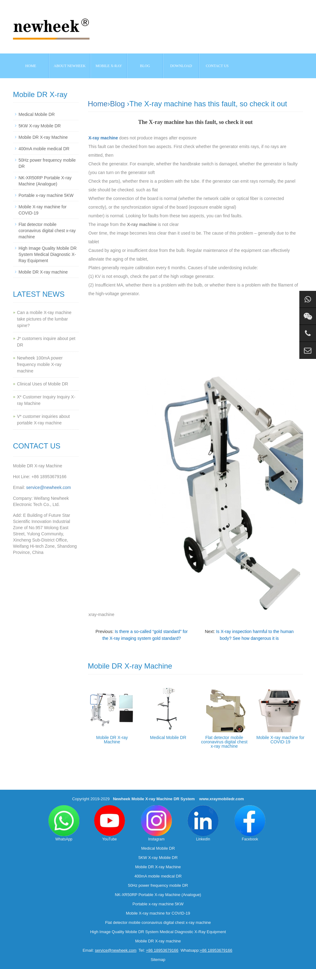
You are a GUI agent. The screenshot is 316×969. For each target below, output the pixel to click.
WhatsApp (63, 823)
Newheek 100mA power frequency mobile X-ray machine (40, 364)
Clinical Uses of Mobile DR (42, 383)
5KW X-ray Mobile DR (40, 125)
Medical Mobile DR (168, 737)
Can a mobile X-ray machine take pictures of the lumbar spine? (44, 319)
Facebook (250, 823)
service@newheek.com (48, 487)
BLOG (145, 66)
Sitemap (158, 959)
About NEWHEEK (69, 66)
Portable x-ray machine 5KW (46, 195)
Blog (117, 104)
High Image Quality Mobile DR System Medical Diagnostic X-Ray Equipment (48, 254)
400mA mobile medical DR (44, 148)
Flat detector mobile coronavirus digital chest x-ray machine (224, 742)
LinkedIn (203, 823)
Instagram (156, 823)
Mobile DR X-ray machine (43, 272)
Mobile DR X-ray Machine (112, 739)
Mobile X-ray (108, 66)
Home (30, 66)
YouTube (109, 823)
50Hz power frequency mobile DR (158, 885)
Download (181, 66)
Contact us (217, 66)
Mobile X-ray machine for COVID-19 (280, 739)
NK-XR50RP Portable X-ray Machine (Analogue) (158, 894)
